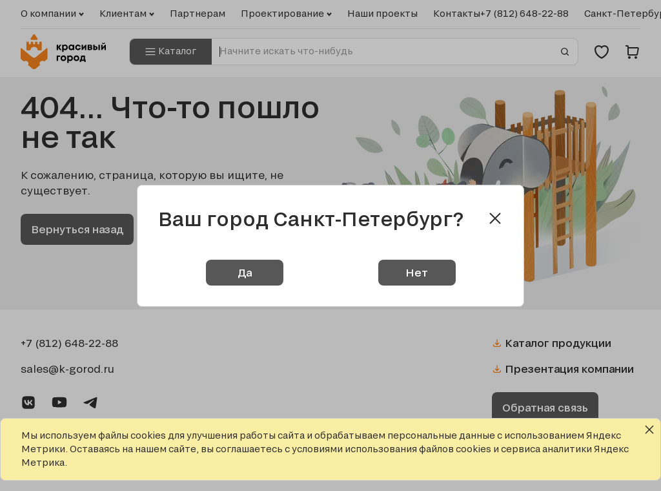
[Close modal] (495, 218)
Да (245, 272)
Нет (416, 272)
